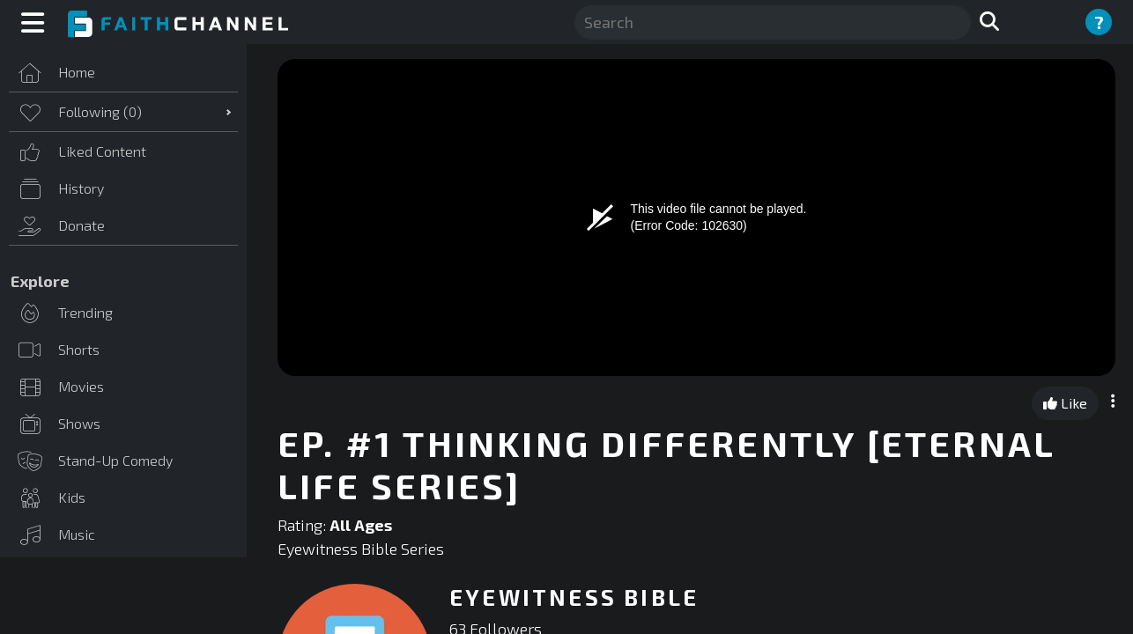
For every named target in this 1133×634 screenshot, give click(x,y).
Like (1065, 402)
